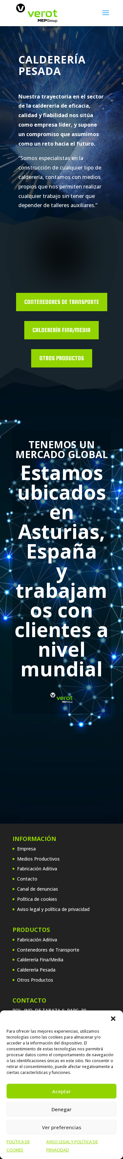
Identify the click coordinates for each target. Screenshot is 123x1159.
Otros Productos (35, 980)
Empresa (26, 849)
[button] (113, 1018)
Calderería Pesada (36, 970)
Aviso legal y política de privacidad (53, 909)
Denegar (61, 1109)
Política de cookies (37, 899)
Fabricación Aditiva (37, 868)
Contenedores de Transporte (61, 301)
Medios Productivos (38, 859)
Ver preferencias (61, 1127)
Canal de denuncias (37, 889)
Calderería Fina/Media (61, 330)
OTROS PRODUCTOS (61, 358)
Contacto (27, 879)
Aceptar (61, 1091)
